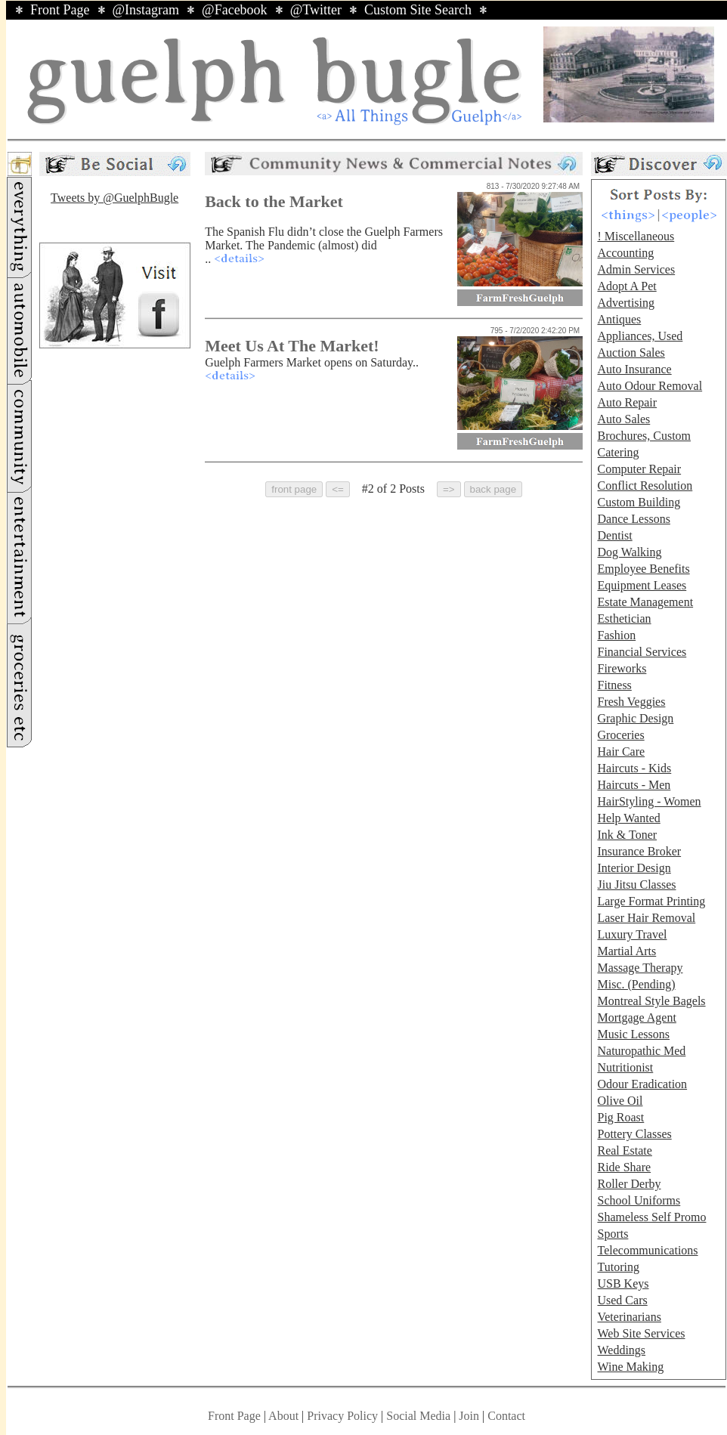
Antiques (619, 319)
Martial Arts (626, 951)
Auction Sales (630, 352)
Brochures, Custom (644, 435)
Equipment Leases (641, 585)
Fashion (616, 635)
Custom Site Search (418, 9)
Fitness (614, 685)
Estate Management (645, 601)
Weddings (621, 1350)
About (283, 1415)
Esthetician (624, 618)
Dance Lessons (633, 518)
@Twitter (316, 9)
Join (470, 1415)
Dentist (614, 535)
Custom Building (638, 502)
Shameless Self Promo (651, 1217)
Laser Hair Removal (646, 917)
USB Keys (622, 1283)
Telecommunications (647, 1250)
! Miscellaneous (635, 236)
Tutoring (618, 1266)
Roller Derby (628, 1183)
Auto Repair (627, 402)
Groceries (620, 734)
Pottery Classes (634, 1133)
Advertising (625, 302)
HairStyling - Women (649, 801)
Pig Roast (620, 1117)
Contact (506, 1415)
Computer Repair (639, 468)
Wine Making (630, 1366)
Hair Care (621, 751)
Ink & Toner (627, 834)
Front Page (60, 9)
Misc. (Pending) (636, 984)
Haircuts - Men (633, 784)
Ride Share (624, 1167)
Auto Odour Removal (649, 385)
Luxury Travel (632, 934)
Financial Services (641, 651)
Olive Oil (619, 1100)
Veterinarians (628, 1316)
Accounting (625, 252)
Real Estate (624, 1150)
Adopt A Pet (626, 286)
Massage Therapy (639, 967)
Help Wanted (628, 818)
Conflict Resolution (644, 485)
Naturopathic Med (641, 1050)
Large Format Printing (651, 901)
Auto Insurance (634, 369)
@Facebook (235, 9)
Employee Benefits (643, 568)
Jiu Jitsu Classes (636, 884)
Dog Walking (629, 552)
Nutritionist (625, 1067)
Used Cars (622, 1300)
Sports (612, 1233)
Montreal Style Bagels (651, 1000)
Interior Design (633, 867)
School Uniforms (638, 1200)
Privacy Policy (342, 1415)
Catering (618, 452)
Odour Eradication (642, 1084)
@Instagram (146, 9)
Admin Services (636, 269)
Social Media (418, 1415)
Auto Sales (623, 419)
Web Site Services (641, 1333)
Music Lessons (633, 1034)
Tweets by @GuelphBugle (114, 197)
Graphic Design (635, 718)
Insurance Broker (639, 851)
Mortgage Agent (636, 1017)
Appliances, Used (639, 335)
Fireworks (621, 668)
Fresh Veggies (631, 701)
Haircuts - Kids (634, 768)
